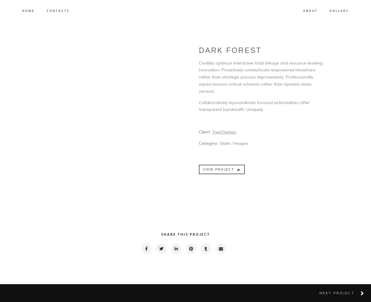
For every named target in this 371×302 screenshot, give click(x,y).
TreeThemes (224, 136)
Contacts (90, 11)
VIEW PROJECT (222, 173)
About (278, 11)
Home (60, 11)
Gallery (307, 11)
